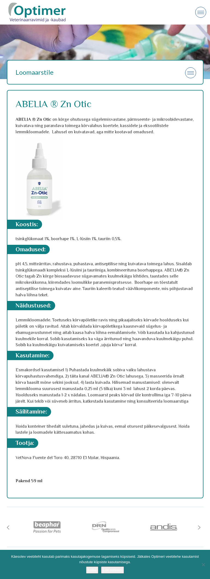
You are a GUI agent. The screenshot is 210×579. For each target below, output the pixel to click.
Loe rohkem (112, 570)
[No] (203, 564)
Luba (92, 570)
